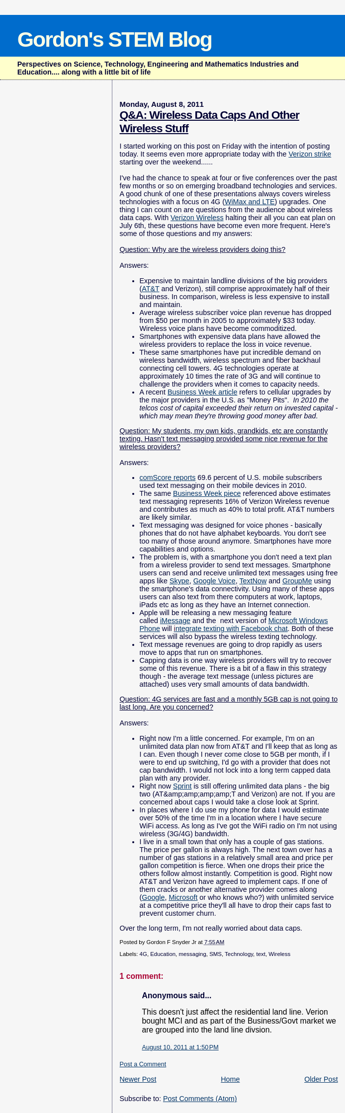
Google (153, 897)
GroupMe (297, 581)
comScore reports (168, 477)
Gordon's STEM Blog (114, 39)
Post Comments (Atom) (200, 1099)
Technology (239, 954)
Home (230, 1079)
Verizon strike (309, 154)
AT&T (150, 289)
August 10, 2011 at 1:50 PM (180, 1047)
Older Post (321, 1079)
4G (143, 954)
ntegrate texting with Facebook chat (231, 629)
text (260, 954)
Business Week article (202, 392)
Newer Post (138, 1079)
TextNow (252, 581)
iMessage (175, 621)
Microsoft (183, 897)
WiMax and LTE (250, 202)
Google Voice (214, 581)
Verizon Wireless (197, 218)
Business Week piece (207, 493)
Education (162, 954)
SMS (215, 954)
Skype (179, 581)
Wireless (279, 954)
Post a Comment (143, 1064)
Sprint (182, 786)
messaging (192, 954)
